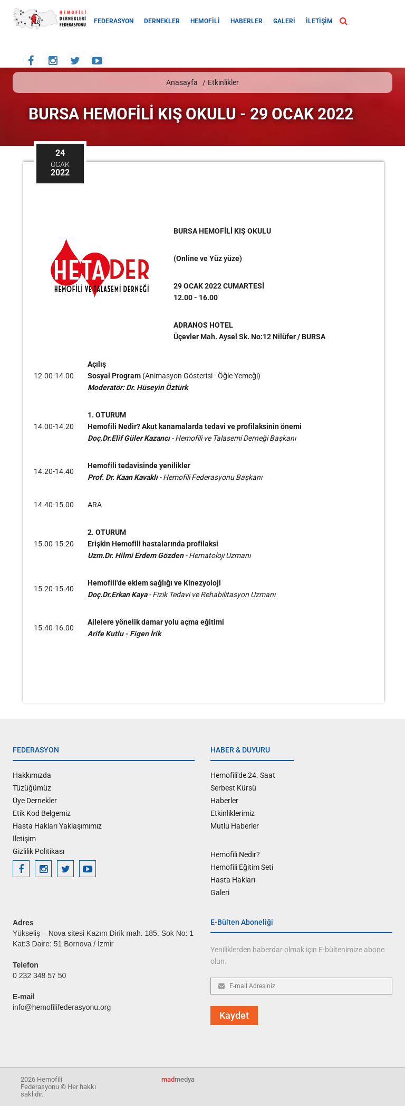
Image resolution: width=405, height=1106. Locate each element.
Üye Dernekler (35, 800)
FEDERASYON (113, 21)
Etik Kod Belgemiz (42, 813)
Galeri (219, 892)
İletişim (24, 838)
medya (178, 1079)
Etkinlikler (223, 82)
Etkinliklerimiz (232, 813)
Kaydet (234, 1015)
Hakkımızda (32, 775)
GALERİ (284, 21)
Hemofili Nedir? (235, 854)
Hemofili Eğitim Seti (241, 867)
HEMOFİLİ (205, 21)
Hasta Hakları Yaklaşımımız (57, 826)
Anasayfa (182, 82)
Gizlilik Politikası (38, 851)
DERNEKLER (162, 21)
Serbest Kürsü (233, 788)
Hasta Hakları (232, 880)
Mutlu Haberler (234, 826)
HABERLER (246, 21)
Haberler (224, 800)
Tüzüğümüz (32, 788)
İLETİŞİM (319, 21)
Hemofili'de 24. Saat (242, 775)
